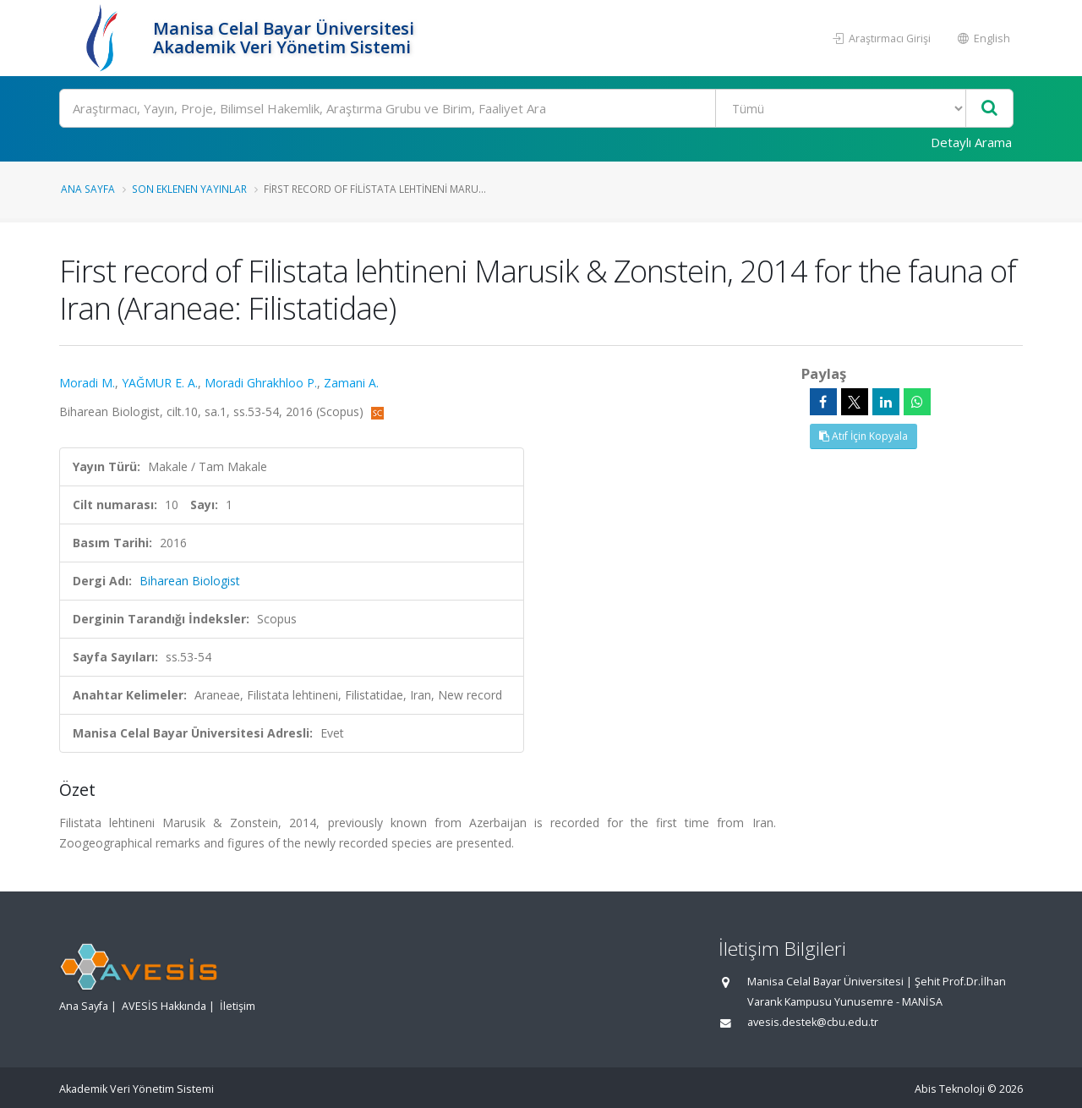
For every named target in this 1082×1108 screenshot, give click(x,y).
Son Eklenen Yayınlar (189, 188)
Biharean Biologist (189, 581)
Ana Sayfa (88, 188)
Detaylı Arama (971, 142)
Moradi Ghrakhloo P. (261, 383)
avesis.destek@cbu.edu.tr (812, 1022)
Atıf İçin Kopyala (863, 436)
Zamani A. (351, 383)
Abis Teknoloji (950, 1089)
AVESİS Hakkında (164, 1006)
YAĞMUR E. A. (160, 383)
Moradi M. (87, 383)
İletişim (237, 1006)
